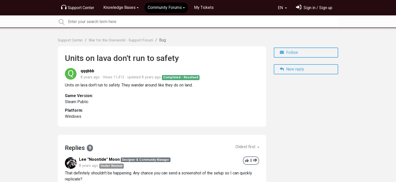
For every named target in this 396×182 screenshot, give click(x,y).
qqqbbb (87, 71)
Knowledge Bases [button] (119, 7)
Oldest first (245, 146)
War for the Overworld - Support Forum (121, 40)
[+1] (247, 161)
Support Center (77, 7)
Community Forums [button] (165, 7)
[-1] (255, 161)
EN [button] (281, 7)
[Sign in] (314, 8)
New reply (292, 69)
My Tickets (204, 7)
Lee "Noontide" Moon (99, 159)
